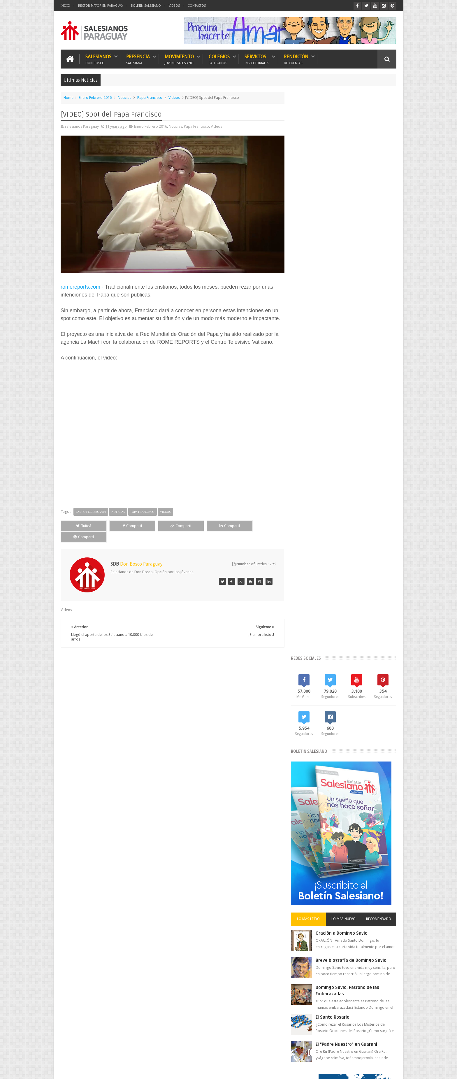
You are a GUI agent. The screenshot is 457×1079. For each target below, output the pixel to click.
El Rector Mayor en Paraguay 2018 (326, 668)
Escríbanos (381, 909)
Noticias (124, 97)
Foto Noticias (308, 687)
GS (394, 1070)
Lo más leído (312, 356)
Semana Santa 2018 (362, 727)
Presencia (138, 59)
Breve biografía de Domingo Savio (356, 397)
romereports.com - (82, 285)
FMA (366, 678)
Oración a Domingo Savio (346, 370)
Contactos (197, 6)
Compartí (126, 524)
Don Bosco (357, 648)
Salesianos (98, 59)
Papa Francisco (149, 97)
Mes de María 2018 (372, 697)
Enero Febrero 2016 (95, 97)
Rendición (296, 59)
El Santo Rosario (337, 454)
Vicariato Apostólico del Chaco (323, 737)
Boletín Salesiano (146, 6)
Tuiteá (81, 524)
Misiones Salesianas (314, 707)
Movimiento (179, 59)
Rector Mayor (343, 717)
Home (68, 97)
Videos (174, 6)
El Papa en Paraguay (314, 658)
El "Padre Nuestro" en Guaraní (351, 481)
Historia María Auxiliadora (346, 687)
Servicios (257, 59)
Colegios (219, 59)
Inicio (65, 6)
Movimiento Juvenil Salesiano (360, 707)
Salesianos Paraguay (115, 1070)
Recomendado (379, 356)
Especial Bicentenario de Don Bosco (327, 678)
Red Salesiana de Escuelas (319, 727)
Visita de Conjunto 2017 (317, 757)
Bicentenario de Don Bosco (320, 648)
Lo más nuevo (346, 356)
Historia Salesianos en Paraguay (324, 697)
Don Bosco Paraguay (350, 1070)
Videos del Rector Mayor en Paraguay (329, 747)
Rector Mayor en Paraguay (100, 6)
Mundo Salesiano (312, 717)
